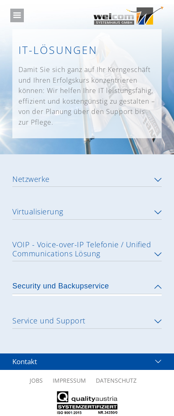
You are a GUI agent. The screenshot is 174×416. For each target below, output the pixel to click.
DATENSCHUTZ (116, 379)
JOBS (36, 379)
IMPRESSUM (69, 379)
